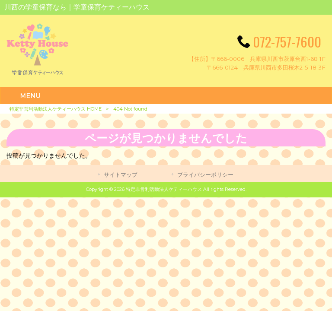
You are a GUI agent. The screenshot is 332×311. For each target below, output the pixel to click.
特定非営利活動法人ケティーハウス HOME (56, 109)
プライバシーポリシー (205, 174)
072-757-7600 (287, 41)
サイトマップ (120, 174)
